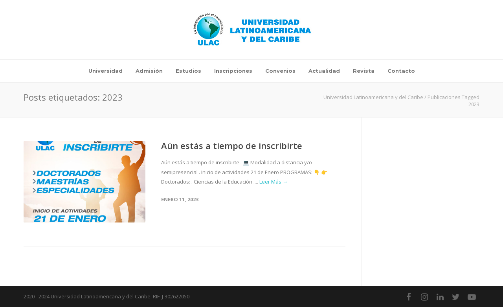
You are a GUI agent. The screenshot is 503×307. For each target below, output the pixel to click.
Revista (363, 71)
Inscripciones (233, 71)
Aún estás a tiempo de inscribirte (231, 145)
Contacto (401, 71)
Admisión (149, 71)
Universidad (105, 71)
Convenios (280, 71)
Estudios (188, 71)
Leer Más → (273, 181)
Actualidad (324, 71)
